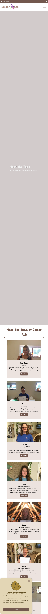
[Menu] (44, 7)
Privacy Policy (6, 605)
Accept (16, 609)
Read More (24, 374)
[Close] (29, 581)
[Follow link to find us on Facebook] (46, 2)
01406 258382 (7, 1)
